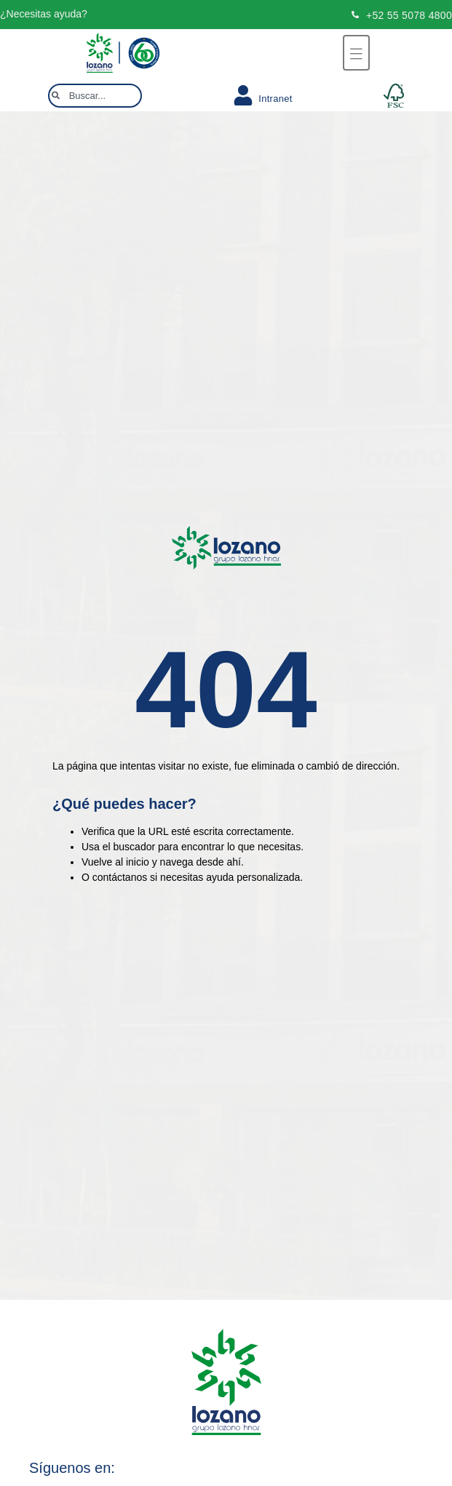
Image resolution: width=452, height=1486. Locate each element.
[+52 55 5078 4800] (355, 14)
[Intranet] (243, 95)
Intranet (275, 98)
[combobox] (95, 96)
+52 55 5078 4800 (409, 15)
